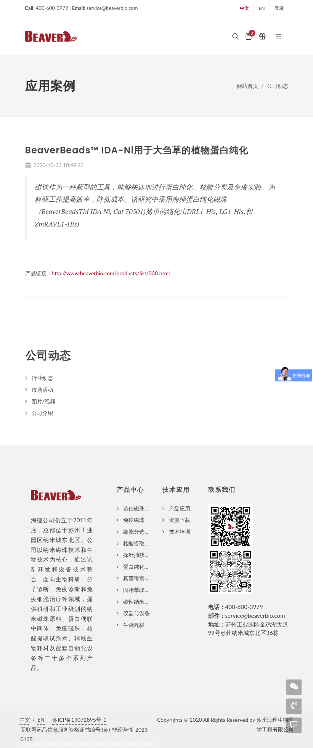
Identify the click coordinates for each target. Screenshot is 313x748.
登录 (279, 8)
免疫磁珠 (133, 520)
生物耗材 (133, 625)
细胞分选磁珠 (139, 531)
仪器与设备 (136, 613)
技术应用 (176, 489)
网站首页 (247, 86)
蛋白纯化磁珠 (139, 566)
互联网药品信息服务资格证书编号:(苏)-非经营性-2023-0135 (85, 734)
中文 (244, 8)
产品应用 (179, 508)
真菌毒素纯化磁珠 (144, 578)
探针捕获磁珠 (139, 555)
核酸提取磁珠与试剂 (147, 543)
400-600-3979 (244, 606)
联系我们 (222, 489)
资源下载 (179, 520)
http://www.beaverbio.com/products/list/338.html (111, 273)
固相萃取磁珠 (139, 590)
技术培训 (179, 531)
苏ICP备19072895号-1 (79, 719)
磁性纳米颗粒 (139, 601)
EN (261, 8)
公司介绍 (42, 413)
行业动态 (42, 378)
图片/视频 (44, 401)
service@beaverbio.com (255, 615)
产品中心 (130, 489)
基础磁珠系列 (139, 508)
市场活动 (42, 389)
